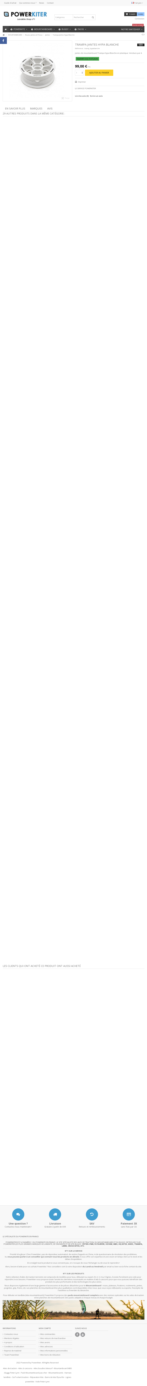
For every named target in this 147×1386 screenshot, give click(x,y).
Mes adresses (46, 1346)
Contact (50, 3)
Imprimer (82, 82)
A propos (8, 1342)
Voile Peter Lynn (42, 1381)
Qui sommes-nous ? (27, 3)
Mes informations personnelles (54, 1351)
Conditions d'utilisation (14, 1346)
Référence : (79, 48)
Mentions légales (11, 1338)
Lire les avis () (82, 96)
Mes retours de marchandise (53, 1338)
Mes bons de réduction (50, 1355)
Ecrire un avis (96, 96)
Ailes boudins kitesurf (43, 1368)
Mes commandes (47, 1334)
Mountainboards (56, 1372)
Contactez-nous (11, 1334)
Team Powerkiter (11, 1355)
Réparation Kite (37, 1377)
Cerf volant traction (20, 1377)
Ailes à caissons (25, 1368)
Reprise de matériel (12, 1351)
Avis (50, 108)
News (41, 3)
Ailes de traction (10, 1368)
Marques (36, 108)
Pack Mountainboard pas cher (34, 1372)
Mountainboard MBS (63, 1368)
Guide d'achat (10, 3)
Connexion (139, 18)
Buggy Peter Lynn (11, 1372)
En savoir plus (15, 108)
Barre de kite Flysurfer (54, 1377)
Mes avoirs (45, 1342)
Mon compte (45, 1328)
